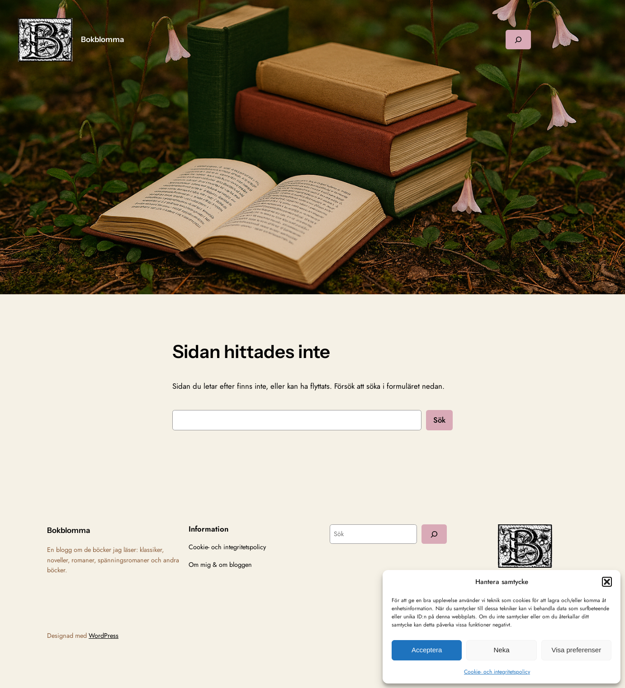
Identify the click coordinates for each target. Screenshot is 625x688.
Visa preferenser (576, 650)
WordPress (103, 635)
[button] (606, 581)
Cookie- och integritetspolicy (497, 672)
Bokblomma (102, 39)
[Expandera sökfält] (518, 39)
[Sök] (434, 534)
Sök (439, 420)
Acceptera (427, 650)
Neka (501, 650)
